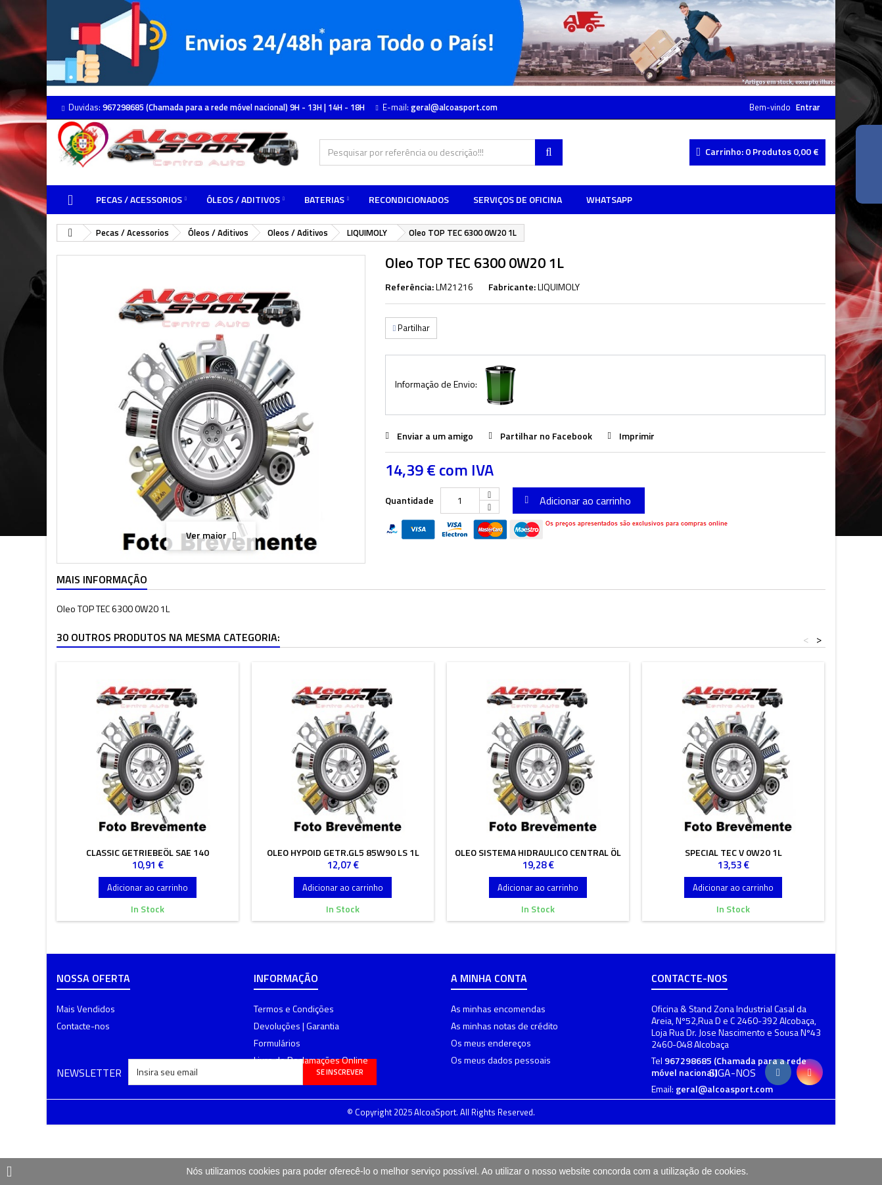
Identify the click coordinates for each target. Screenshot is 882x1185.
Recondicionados (409, 199)
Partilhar (411, 327)
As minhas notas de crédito (504, 1026)
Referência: (409, 287)
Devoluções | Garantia (296, 1026)
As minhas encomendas (498, 1009)
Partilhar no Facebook (546, 436)
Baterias (324, 199)
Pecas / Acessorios (139, 199)
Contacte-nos (83, 1026)
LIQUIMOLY (559, 287)
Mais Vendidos (86, 1009)
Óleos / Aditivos (243, 199)
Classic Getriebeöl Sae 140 (147, 852)
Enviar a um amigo (435, 436)
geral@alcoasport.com (724, 1089)
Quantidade (409, 500)
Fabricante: (512, 287)
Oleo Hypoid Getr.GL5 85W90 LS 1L (343, 852)
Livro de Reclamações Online (311, 1060)
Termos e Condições (294, 1009)
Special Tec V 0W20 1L (733, 852)
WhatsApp (609, 199)
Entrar (808, 107)
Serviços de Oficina (517, 199)
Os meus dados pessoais (501, 1060)
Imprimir (637, 436)
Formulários (277, 1043)
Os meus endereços (491, 1043)
